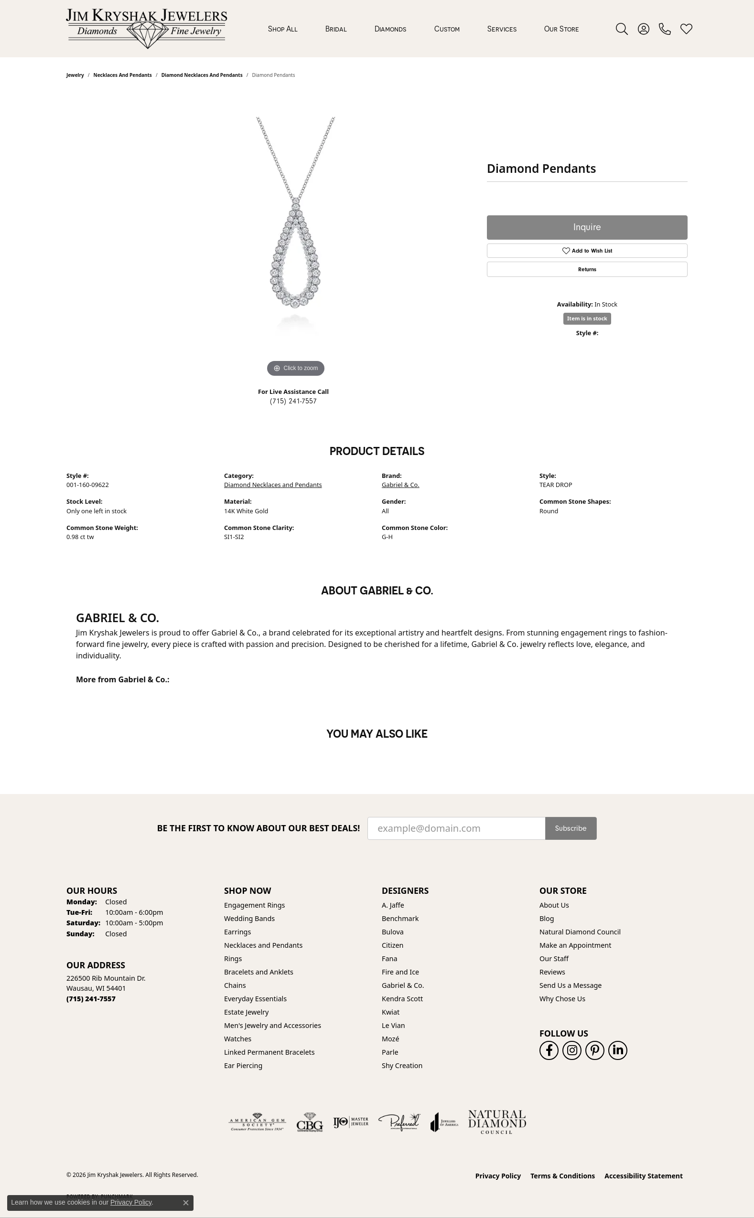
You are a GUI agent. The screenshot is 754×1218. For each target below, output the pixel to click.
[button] (622, 28)
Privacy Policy (498, 1175)
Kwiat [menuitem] (390, 1012)
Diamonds (390, 28)
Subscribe (571, 828)
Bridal (336, 28)
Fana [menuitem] (390, 958)
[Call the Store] (91, 998)
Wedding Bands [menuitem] (249, 918)
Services (502, 28)
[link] (665, 28)
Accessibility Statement (643, 1175)
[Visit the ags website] (257, 1122)
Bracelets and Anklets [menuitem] (258, 971)
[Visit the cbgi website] (309, 1122)
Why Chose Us (562, 998)
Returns (587, 269)
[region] (295, 236)
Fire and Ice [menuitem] (400, 971)
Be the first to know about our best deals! (258, 828)
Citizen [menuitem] (393, 945)
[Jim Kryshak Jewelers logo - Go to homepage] (146, 28)
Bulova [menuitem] (393, 931)
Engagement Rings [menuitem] (254, 905)
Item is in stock (587, 318)
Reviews (552, 971)
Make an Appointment (575, 945)
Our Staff (554, 958)
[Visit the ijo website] (351, 1122)
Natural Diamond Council (580, 931)
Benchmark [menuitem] (400, 918)
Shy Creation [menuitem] (402, 1065)
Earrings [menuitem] (237, 931)
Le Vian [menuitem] (393, 1025)
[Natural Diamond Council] (497, 1122)
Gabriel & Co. (401, 484)
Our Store (561, 28)
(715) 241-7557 (293, 401)
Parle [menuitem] (390, 1052)
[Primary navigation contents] (423, 28)
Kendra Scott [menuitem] (402, 998)
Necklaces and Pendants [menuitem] (263, 945)
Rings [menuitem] (233, 958)
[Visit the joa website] (444, 1122)
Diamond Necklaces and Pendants (273, 484)
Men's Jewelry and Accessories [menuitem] (272, 1025)
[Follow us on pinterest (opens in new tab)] (594, 1050)
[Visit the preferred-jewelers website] (399, 1122)
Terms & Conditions (562, 1175)
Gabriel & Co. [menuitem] (403, 985)
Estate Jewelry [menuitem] (246, 1012)
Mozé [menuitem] (390, 1038)
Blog (546, 918)
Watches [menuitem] (237, 1038)
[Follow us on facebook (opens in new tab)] (549, 1050)
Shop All (283, 28)
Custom (447, 28)
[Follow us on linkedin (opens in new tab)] (617, 1050)
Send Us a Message (570, 985)
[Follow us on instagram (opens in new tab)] (572, 1050)
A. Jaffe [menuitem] (393, 905)
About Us (554, 905)
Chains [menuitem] (235, 985)
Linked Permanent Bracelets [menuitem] (269, 1052)
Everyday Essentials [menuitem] (255, 998)
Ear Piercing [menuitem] (243, 1065)
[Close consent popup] (186, 1203)
